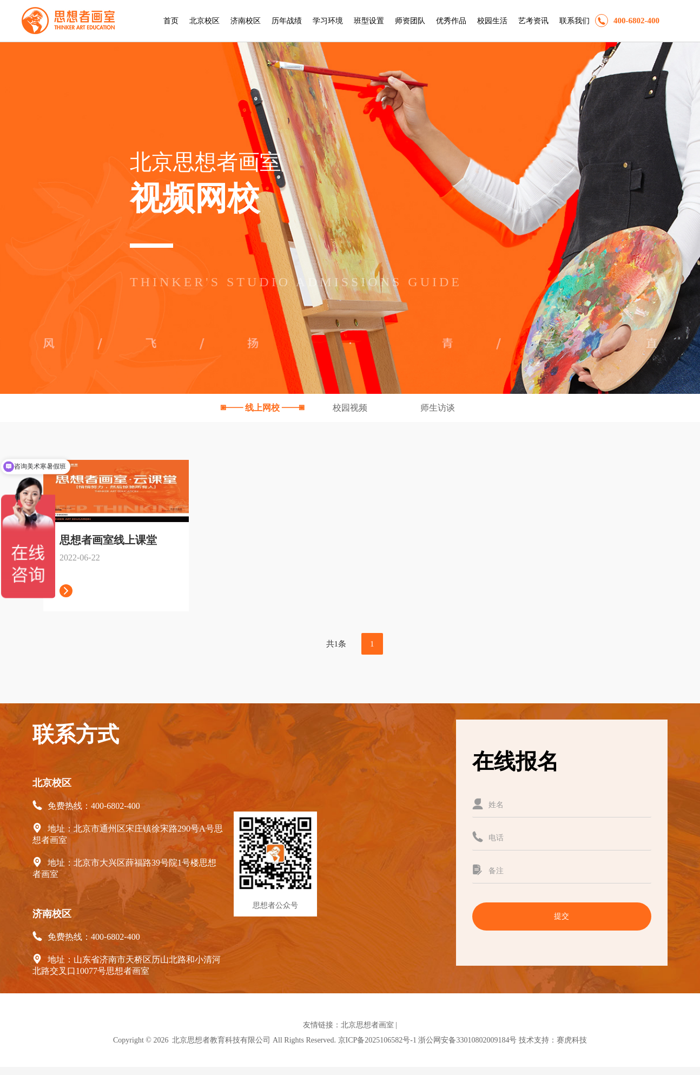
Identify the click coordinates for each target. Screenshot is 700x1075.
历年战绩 (287, 21)
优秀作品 (451, 21)
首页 (171, 21)
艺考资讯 (533, 21)
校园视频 (351, 407)
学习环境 (328, 21)
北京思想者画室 (367, 1025)
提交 (561, 916)
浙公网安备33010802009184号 (467, 1040)
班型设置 (369, 21)
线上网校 (263, 407)
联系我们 (574, 21)
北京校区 (204, 21)
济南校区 (245, 21)
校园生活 (492, 21)
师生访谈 (437, 407)
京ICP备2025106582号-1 (377, 1040)
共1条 (336, 643)
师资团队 (410, 21)
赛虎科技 (572, 1040)
